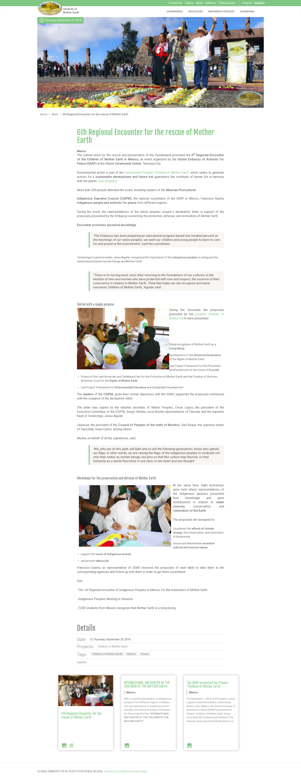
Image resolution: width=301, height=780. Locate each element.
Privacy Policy (139, 771)
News (199, 2)
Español (259, 2)
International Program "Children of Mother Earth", (157, 172)
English (247, 2)
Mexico (131, 654)
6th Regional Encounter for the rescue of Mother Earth (145, 136)
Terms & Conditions (117, 771)
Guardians (247, 11)
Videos (189, 2)
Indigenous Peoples (221, 11)
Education (195, 11)
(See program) (107, 181)
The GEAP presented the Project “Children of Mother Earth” (207, 684)
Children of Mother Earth (71, 10)
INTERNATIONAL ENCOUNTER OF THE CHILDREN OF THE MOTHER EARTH (147, 684)
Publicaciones (227, 2)
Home (43, 114)
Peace (145, 654)
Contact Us (175, 2)
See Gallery (55, 101)
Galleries (211, 2)
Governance (175, 11)
